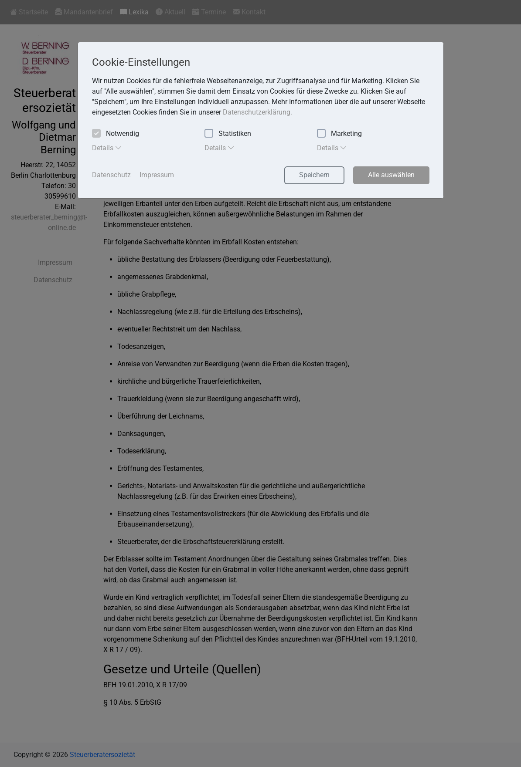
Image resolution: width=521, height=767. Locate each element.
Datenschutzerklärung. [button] (257, 112)
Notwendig (115, 134)
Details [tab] (107, 147)
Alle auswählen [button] (391, 175)
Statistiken (227, 134)
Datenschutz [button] (111, 175)
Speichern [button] (314, 175)
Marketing (339, 134)
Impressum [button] (157, 175)
